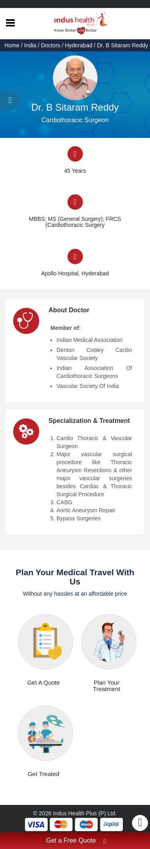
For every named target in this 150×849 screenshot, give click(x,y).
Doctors (50, 45)
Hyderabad (78, 45)
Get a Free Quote (76, 841)
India (30, 45)
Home (12, 45)
